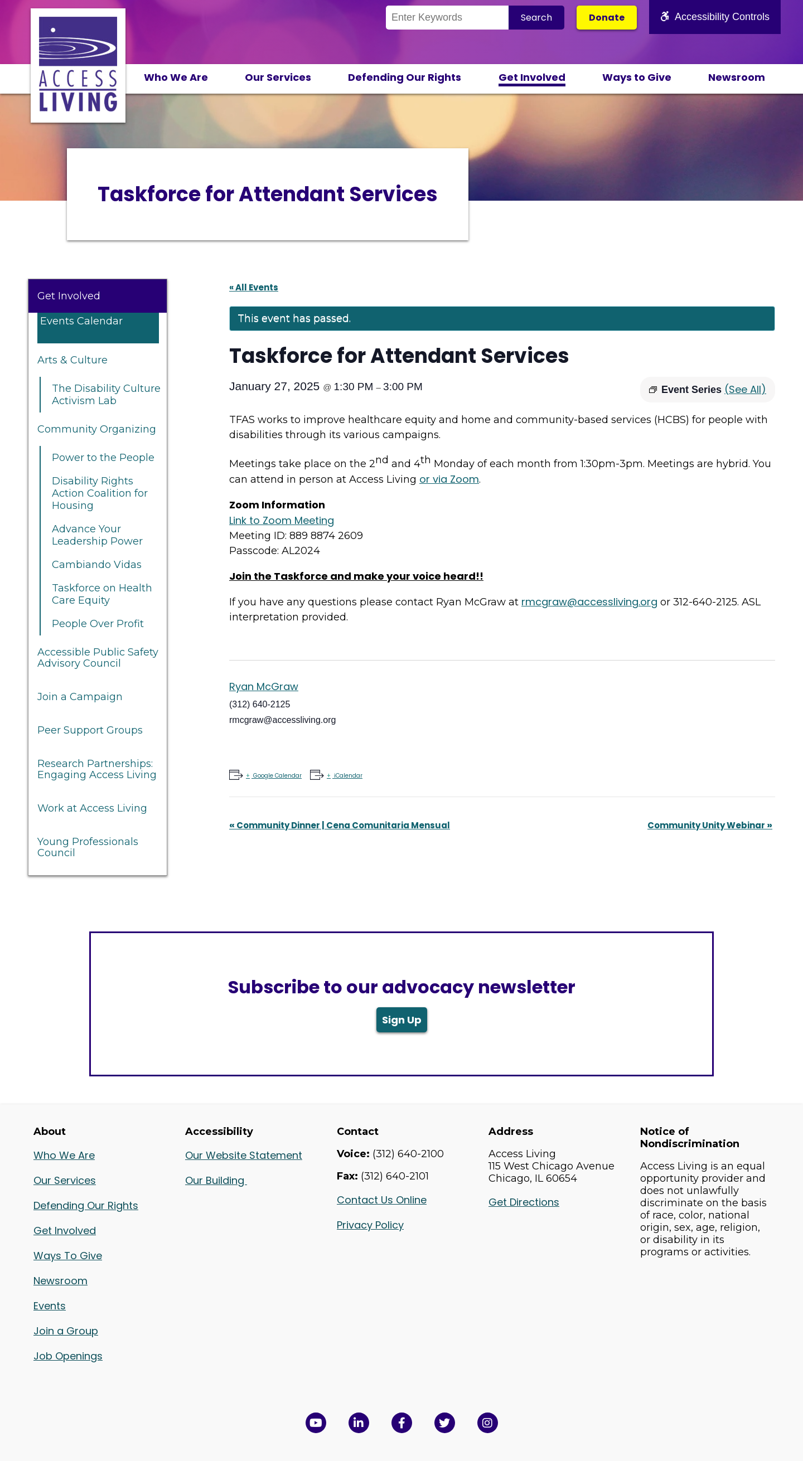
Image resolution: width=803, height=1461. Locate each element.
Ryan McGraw (263, 686)
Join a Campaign (80, 697)
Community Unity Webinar (709, 825)
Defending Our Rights (404, 77)
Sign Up (402, 1020)
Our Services (278, 77)
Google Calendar (276, 775)
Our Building (216, 1180)
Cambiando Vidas (97, 565)
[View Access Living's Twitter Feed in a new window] (444, 1423)
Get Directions (523, 1202)
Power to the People (103, 458)
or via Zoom (449, 479)
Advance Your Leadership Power (97, 535)
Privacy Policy (370, 1225)
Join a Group (65, 1331)
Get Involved (532, 77)
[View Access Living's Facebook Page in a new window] (401, 1423)
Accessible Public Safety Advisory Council (97, 657)
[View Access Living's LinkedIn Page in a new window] (359, 1423)
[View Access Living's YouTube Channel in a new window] (316, 1423)
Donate (607, 17)
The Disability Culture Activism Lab (106, 394)
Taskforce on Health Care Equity (102, 594)
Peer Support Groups (90, 730)
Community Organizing (96, 429)
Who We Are (176, 77)
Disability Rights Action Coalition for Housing (100, 493)
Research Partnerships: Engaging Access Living (97, 769)
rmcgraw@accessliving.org (589, 602)
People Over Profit (98, 624)
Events (49, 1306)
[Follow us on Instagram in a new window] (487, 1423)
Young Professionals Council (87, 847)
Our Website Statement (243, 1155)
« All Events (253, 287)
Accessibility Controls (715, 16)
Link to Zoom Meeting (281, 520)
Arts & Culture (72, 360)
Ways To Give (67, 1256)
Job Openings (68, 1356)
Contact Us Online (382, 1200)
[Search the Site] (447, 18)
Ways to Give (636, 77)
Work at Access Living (92, 808)
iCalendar (347, 775)
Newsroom (736, 77)
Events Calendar (81, 321)
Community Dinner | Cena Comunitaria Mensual (339, 825)
